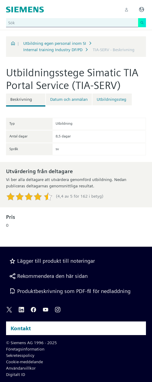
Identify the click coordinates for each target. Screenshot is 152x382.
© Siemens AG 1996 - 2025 (31, 342)
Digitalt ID (15, 374)
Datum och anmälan (69, 99)
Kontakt (21, 328)
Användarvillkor (21, 368)
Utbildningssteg (111, 99)
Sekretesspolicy (20, 355)
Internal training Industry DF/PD (52, 49)
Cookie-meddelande (24, 361)
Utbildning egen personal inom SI (54, 43)
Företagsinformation (25, 349)
